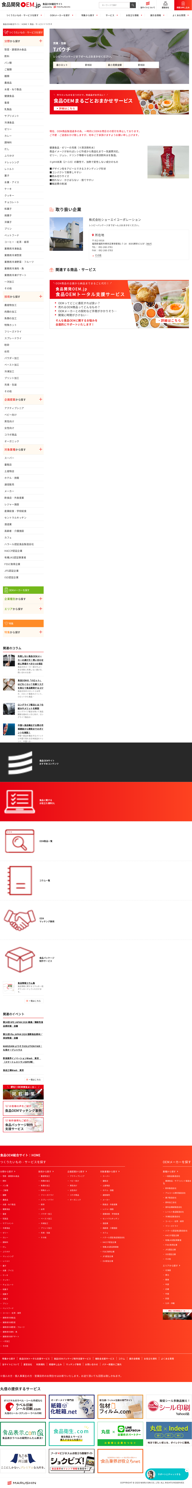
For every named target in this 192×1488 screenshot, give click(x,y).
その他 (8, 288)
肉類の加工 (10, 311)
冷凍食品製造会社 (172, 1216)
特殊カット (10, 325)
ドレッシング (11, 162)
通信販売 (9, 484)
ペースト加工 (11, 364)
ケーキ (8, 188)
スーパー (9, 458)
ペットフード (11, 235)
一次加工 (9, 281)
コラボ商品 (10, 434)
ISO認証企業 (11, 577)
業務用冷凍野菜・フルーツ (19, 261)
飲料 (6, 56)
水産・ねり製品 (13, 89)
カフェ (8, 537)
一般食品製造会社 (172, 1176)
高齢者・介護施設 (14, 531)
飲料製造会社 (170, 1188)
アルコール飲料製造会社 (175, 1193)
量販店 (8, 464)
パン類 (8, 62)
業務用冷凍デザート (15, 275)
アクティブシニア (14, 408)
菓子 (6, 175)
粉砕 (6, 344)
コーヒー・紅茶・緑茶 (16, 242)
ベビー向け (10, 414)
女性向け (9, 428)
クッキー (9, 195)
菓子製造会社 (170, 1197)
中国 (167, 1293)
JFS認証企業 (11, 570)
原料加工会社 (170, 1202)
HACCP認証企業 (13, 550)
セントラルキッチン (15, 517)
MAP (149, 243)
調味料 (8, 142)
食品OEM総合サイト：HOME (15, 24)
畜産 (6, 102)
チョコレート (11, 202)
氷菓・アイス (11, 182)
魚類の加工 (10, 318)
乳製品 (8, 109)
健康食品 (9, 96)
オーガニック (11, 441)
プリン (8, 228)
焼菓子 (8, 215)
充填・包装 (10, 384)
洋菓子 (8, 222)
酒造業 (8, 524)
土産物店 (9, 471)
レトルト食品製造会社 (174, 1212)
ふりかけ (9, 155)
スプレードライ (13, 338)
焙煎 (6, 351)
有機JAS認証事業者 (15, 557)
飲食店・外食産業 (14, 497)
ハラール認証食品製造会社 (19, 544)
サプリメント (11, 116)
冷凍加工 (9, 371)
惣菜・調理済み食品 (15, 49)
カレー (8, 135)
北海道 (168, 1270)
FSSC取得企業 (12, 564)
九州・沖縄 (169, 1303)
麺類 (6, 76)
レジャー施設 (11, 504)
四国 (167, 1298)
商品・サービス (36, 24)
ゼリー (8, 129)
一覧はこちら (35, 888)
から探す (12, 41)
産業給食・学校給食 (15, 511)
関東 (167, 1279)
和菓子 (8, 208)
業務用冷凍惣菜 (13, 255)
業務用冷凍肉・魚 (14, 268)
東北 (167, 1275)
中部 (167, 1284)
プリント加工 (11, 378)
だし (6, 149)
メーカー (9, 491)
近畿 (167, 1289)
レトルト (9, 169)
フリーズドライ (13, 331)
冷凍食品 (9, 122)
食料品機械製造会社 (173, 1207)
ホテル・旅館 (11, 477)
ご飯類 (8, 69)
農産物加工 (10, 305)
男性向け (9, 421)
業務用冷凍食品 (13, 248)
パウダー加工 (11, 358)
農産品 (8, 82)
